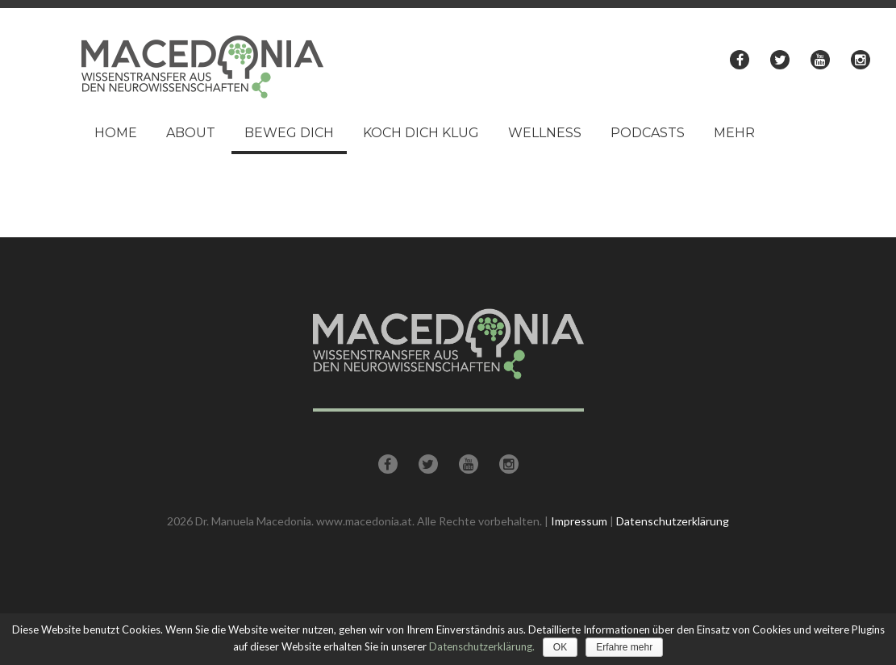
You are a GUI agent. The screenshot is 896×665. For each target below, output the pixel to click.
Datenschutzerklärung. (482, 646)
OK (560, 647)
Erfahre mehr (624, 647)
